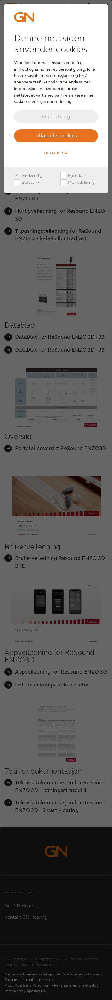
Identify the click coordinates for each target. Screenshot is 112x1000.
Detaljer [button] (56, 153)
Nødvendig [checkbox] (28, 175)
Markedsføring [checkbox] (77, 182)
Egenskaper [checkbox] (74, 175)
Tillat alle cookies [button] (56, 135)
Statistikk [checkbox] (26, 182)
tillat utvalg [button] (56, 116)
